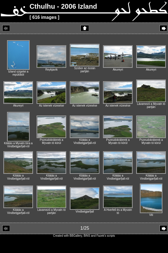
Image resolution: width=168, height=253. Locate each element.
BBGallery (76, 235)
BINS (87, 235)
